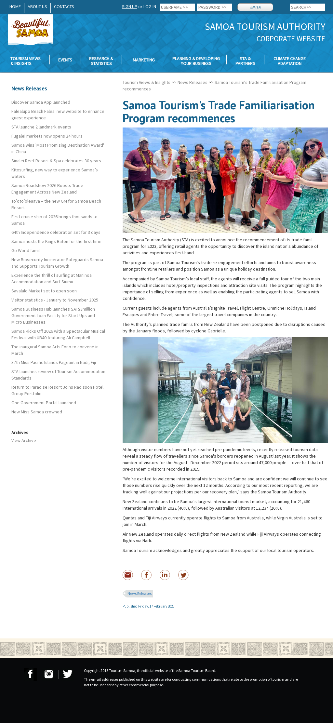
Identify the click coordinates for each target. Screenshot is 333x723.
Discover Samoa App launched (40, 102)
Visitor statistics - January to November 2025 (54, 300)
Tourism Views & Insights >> (150, 82)
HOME (15, 6)
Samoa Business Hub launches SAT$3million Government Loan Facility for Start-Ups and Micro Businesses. (53, 315)
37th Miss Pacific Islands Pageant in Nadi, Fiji (53, 362)
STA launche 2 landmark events (41, 127)
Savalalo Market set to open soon (44, 291)
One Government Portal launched (43, 403)
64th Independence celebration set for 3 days (55, 232)
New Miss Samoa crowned (36, 412)
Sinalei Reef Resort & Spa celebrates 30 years (56, 161)
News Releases (192, 82)
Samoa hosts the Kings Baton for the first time (56, 241)
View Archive (23, 440)
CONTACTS (64, 6)
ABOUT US (37, 6)
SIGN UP (129, 6)
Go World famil (25, 250)
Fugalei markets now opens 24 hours (47, 136)
